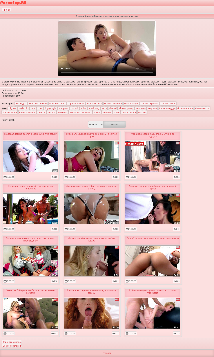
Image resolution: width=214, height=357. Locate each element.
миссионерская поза (80, 112)
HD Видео (21, 103)
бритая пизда (10, 112)
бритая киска (202, 108)
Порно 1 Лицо (168, 103)
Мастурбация (131, 103)
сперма (142, 112)
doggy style (50, 108)
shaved (112, 108)
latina (83, 108)
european (63, 108)
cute (40, 108)
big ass (12, 108)
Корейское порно (12, 342)
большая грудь (167, 108)
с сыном (107, 112)
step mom (141, 108)
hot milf (74, 108)
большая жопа (185, 108)
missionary (94, 108)
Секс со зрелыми (12, 345)
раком (97, 112)
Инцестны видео (113, 103)
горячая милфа (27, 112)
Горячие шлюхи (76, 103)
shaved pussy (126, 108)
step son (152, 108)
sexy (104, 108)
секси (117, 112)
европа (41, 112)
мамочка (62, 112)
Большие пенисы (38, 103)
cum (33, 108)
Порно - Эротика (149, 103)
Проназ (6, 9)
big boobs (24, 108)
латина (51, 112)
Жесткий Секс (94, 103)
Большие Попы (57, 103)
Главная (107, 353)
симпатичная (129, 112)
